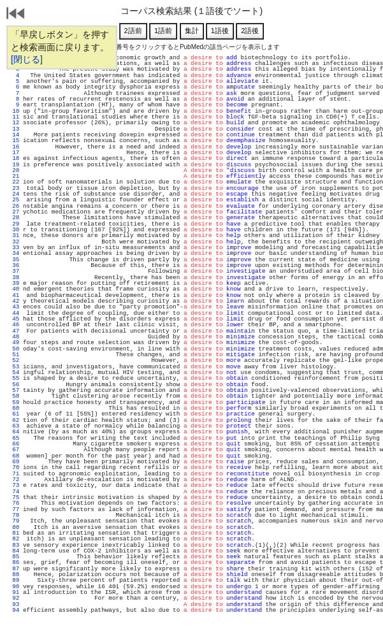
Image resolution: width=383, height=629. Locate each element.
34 (14, 253)
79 (14, 520)
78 (14, 515)
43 (14, 306)
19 (14, 164)
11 (14, 116)
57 (14, 390)
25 (14, 199)
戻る (16, 14)
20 (14, 170)
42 (14, 301)
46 (14, 324)
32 (14, 241)
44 (14, 313)
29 (14, 224)
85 (14, 556)
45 (14, 318)
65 (14, 438)
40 (14, 289)
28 (14, 217)
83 (14, 545)
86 (14, 562)
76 (14, 503)
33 (14, 247)
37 (14, 271)
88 (14, 574)
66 (14, 443)
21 (14, 176)
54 (14, 372)
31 (14, 235)
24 (14, 194)
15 (14, 140)
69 (14, 461)
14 (14, 134)
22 (14, 181)
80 (14, 527)
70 (14, 467)
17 (14, 152)
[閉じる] (27, 59)
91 (14, 592)
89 (14, 580)
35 (14, 259)
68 (14, 455)
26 (14, 206)
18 (14, 158)
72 (14, 479)
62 (14, 420)
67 (14, 449)
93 (14, 604)
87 (14, 568)
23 (14, 188)
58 (14, 396)
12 (14, 122)
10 (14, 111)
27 (14, 211)
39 (14, 283)
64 (14, 431)
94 (14, 610)
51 (14, 354)
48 (14, 336)
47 (14, 331)
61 (14, 413)
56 (14, 384)
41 (14, 295)
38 (14, 277)
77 (14, 509)
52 (14, 360)
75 (14, 497)
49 (14, 342)
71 (14, 473)
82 (14, 538)
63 (14, 426)
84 (14, 550)
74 (14, 491)
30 (14, 229)
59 (14, 402)
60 (14, 408)
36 (14, 265)
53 (14, 366)
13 (14, 129)
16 (14, 146)
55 (14, 378)
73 (14, 485)
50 (14, 348)
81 (14, 533)
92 (14, 598)
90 (14, 586)
